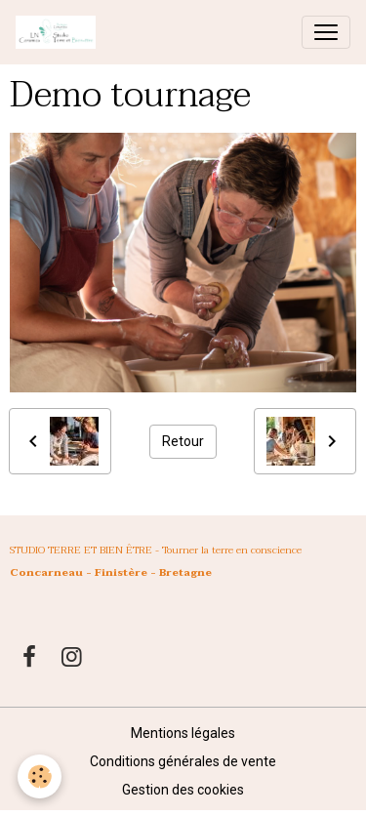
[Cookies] (39, 776)
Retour (183, 441)
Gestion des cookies (183, 789)
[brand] (59, 32)
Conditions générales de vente (183, 761)
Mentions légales (183, 733)
